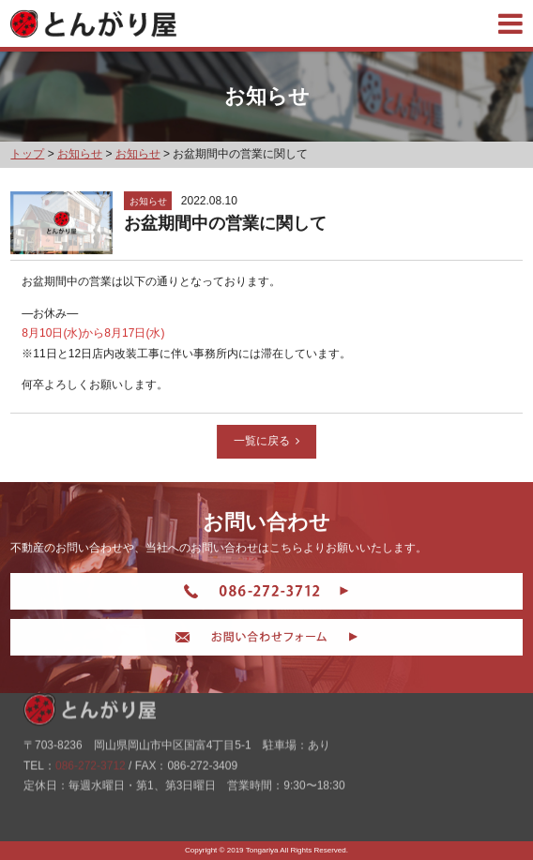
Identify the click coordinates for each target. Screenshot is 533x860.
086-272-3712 (90, 753)
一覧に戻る (267, 440)
